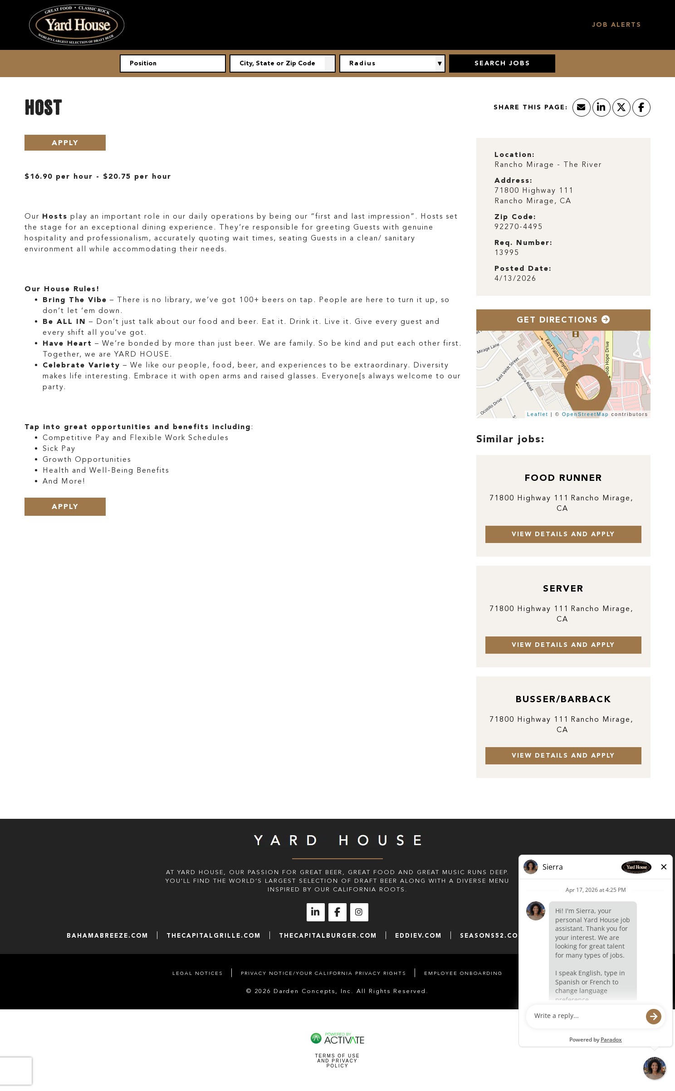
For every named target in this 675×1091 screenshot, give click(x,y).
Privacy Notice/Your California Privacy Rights (323, 973)
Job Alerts (616, 25)
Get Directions (564, 320)
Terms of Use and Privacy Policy (337, 1060)
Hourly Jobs (352, 25)
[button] (330, 63)
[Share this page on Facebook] (641, 107)
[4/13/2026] (563, 279)
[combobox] (283, 63)
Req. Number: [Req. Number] (523, 242)
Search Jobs (551, 25)
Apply (65, 142)
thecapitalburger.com (328, 935)
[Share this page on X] (621, 107)
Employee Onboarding (463, 973)
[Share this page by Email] (581, 107)
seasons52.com (492, 935)
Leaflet (537, 414)
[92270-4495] (563, 227)
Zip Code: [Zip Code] (515, 216)
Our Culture (284, 25)
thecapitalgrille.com (213, 935)
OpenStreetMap (585, 414)
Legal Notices (197, 973)
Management (421, 25)
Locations (487, 25)
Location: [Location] (514, 154)
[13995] (563, 253)
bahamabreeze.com (107, 935)
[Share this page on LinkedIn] (601, 107)
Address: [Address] (513, 180)
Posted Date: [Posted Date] (523, 268)
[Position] (173, 63)
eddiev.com (418, 935)
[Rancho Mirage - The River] (563, 165)
